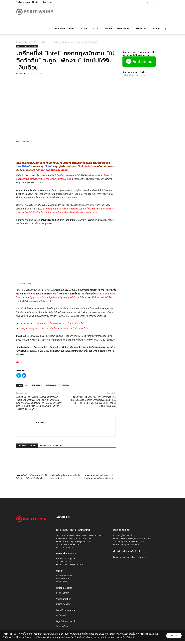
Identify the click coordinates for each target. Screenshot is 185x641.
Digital (95, 29)
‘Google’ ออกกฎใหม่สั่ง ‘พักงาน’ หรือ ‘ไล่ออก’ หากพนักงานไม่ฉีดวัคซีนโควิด (53, 328)
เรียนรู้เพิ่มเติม (128, 637)
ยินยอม (174, 636)
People (72, 29)
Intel (26, 385)
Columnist (108, 29)
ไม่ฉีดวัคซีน (65, 385)
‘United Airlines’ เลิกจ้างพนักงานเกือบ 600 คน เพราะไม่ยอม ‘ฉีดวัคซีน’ (51, 323)
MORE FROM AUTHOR (51, 445)
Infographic (123, 29)
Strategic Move (141, 29)
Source (19, 362)
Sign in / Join (47, 2)
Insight (156, 29)
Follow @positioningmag (133, 75)
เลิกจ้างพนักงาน (37, 385)
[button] (165, 29)
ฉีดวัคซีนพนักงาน (52, 385)
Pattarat (22, 73)
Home (18, 42)
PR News (84, 29)
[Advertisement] (66, 151)
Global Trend (29, 42)
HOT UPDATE (59, 29)
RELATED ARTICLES (27, 445)
